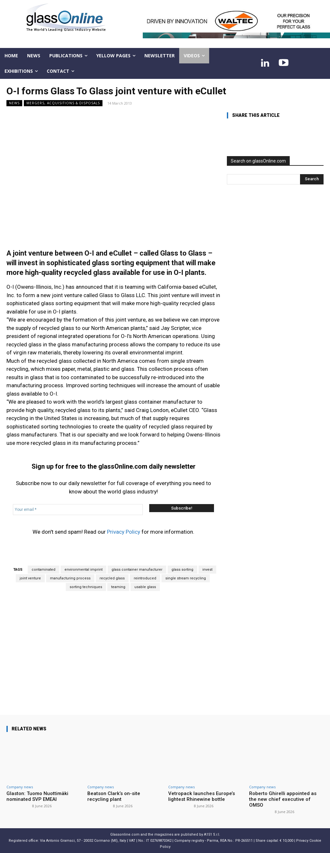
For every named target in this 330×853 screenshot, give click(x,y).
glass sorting (182, 569)
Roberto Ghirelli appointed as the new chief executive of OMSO (282, 799)
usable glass (145, 587)
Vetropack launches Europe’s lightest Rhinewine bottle (201, 796)
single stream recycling (185, 578)
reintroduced (145, 578)
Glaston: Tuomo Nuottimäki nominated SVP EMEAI (37, 796)
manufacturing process (70, 578)
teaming (118, 587)
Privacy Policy (123, 532)
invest (207, 569)
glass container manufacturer (137, 569)
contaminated (43, 569)
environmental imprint (83, 569)
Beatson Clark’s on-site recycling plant (113, 796)
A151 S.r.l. (212, 834)
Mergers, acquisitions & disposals (63, 103)
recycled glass (112, 578)
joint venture (30, 578)
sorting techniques (86, 587)
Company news (19, 787)
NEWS (14, 103)
